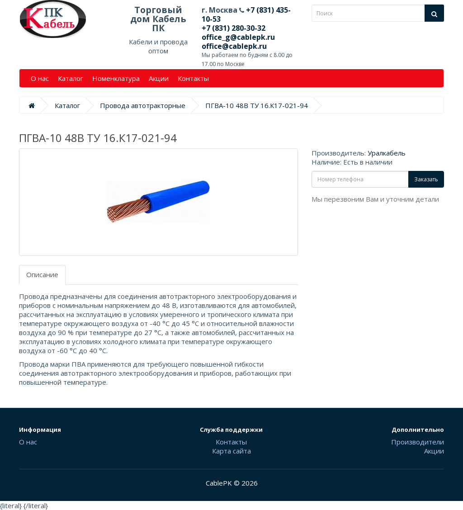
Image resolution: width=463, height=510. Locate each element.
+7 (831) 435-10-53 (246, 14)
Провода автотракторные (142, 105)
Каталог (70, 78)
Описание (42, 274)
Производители (417, 441)
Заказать (426, 179)
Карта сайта (231, 450)
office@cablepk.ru (234, 46)
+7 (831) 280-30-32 (233, 28)
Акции (159, 78)
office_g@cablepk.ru (238, 37)
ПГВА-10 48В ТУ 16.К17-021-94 (256, 105)
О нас (40, 78)
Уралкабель (387, 152)
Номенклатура (116, 78)
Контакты (193, 78)
